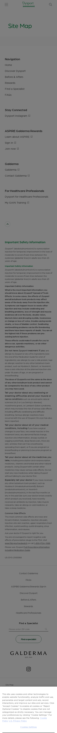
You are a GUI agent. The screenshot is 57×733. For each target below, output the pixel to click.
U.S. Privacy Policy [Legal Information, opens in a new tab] (18, 725)
